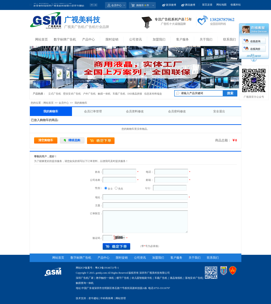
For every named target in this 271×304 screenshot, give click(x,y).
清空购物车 (45, 140)
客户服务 (182, 39)
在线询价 (255, 48)
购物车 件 (142, 5)
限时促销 (112, 39)
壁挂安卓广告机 (72, 93)
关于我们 (206, 39)
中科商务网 (106, 298)
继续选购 (74, 140)
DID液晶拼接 (134, 93)
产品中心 (88, 39)
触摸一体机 (104, 93)
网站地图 (221, 4)
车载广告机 (119, 93)
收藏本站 (236, 4)
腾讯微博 (190, 4)
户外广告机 (89, 93)
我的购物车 (50, 111)
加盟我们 (159, 39)
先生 (120, 188)
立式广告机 (54, 93)
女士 (110, 188)
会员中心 (116, 5)
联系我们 (229, 39)
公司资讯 (135, 39)
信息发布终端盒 (153, 93)
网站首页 (41, 39)
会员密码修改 (177, 111)
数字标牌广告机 (65, 39)
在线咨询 (255, 41)
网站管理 (121, 298)
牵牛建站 (93, 298)
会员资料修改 (135, 111)
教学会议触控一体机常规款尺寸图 (52, 4)
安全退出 (219, 111)
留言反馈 (207, 4)
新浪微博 (171, 4)
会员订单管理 (93, 111)
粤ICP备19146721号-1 (107, 267)
